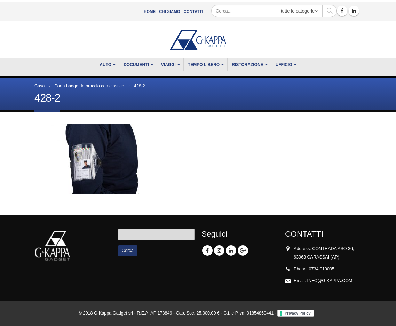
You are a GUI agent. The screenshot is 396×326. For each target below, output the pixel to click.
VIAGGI (168, 64)
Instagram (219, 250)
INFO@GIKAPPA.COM (330, 280)
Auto (105, 64)
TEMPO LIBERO (204, 64)
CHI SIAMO (169, 11)
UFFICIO (284, 64)
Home (150, 11)
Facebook (207, 250)
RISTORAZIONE (247, 64)
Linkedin (231, 250)
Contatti (193, 11)
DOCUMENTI (136, 64)
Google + (243, 250)
